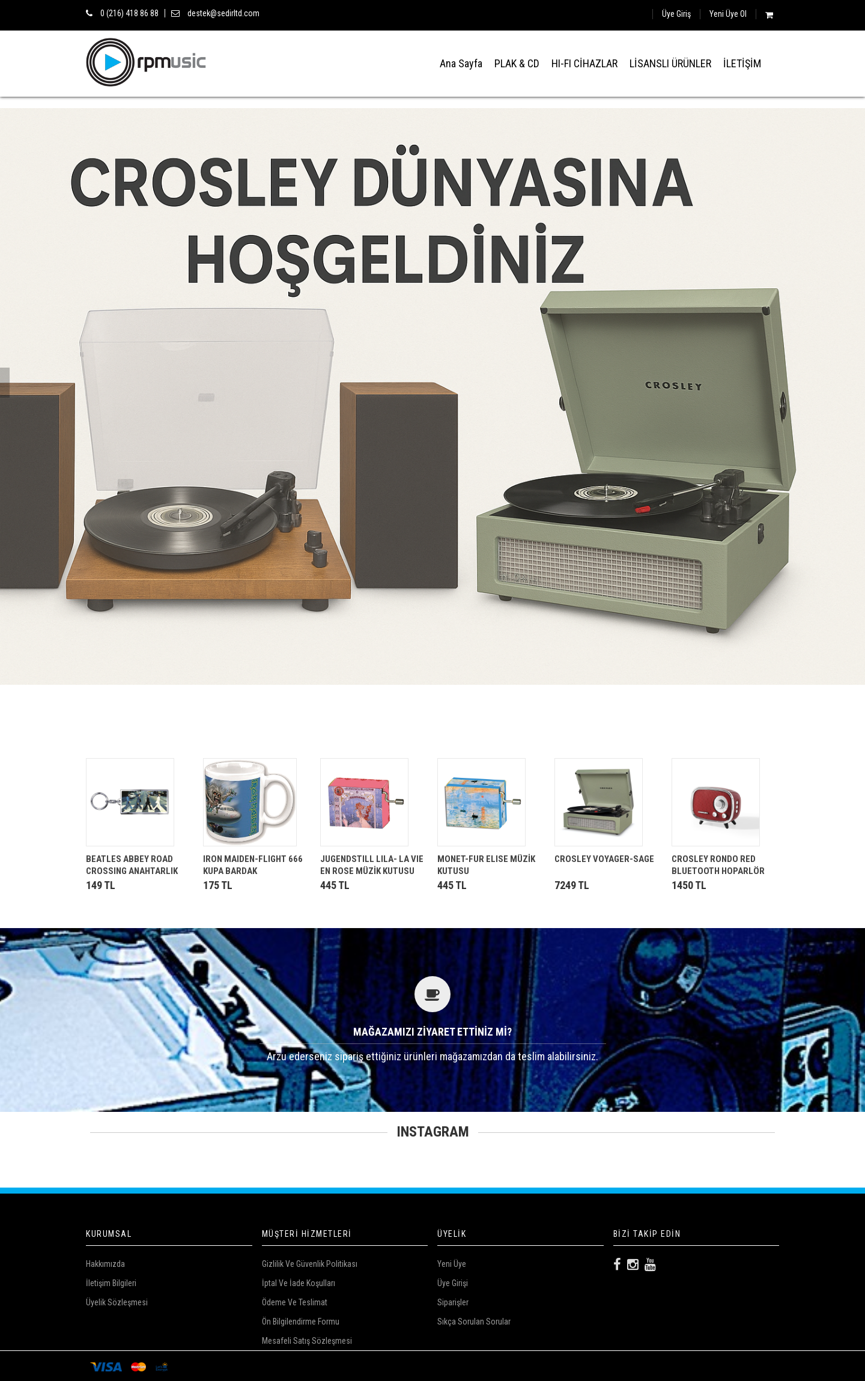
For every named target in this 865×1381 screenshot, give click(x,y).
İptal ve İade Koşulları (298, 1283)
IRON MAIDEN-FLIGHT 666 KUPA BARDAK (253, 865)
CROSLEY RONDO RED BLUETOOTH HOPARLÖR (718, 865)
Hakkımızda (105, 1264)
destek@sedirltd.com (223, 13)
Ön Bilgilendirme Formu (300, 1321)
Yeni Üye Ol (728, 14)
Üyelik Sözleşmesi (117, 1302)
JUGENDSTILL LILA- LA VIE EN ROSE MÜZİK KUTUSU (371, 865)
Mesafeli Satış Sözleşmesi (307, 1341)
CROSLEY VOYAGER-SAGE (604, 859)
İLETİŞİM (742, 63)
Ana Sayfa (461, 63)
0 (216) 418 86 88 (129, 13)
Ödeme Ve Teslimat (294, 1302)
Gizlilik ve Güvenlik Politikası (309, 1264)
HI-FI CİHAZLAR (584, 63)
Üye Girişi (452, 1283)
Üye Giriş (676, 14)
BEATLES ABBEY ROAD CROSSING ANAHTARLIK (132, 865)
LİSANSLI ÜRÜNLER (670, 63)
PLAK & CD (516, 63)
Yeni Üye (451, 1264)
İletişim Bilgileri (111, 1283)
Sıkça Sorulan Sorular (474, 1321)
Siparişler (453, 1302)
